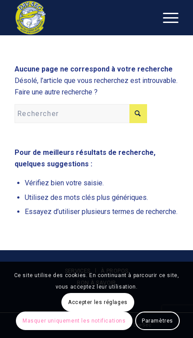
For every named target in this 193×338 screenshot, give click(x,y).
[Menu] (166, 17)
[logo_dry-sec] (80, 17)
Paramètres (157, 321)
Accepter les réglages (98, 302)
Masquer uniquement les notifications (74, 321)
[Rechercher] (81, 113)
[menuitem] (166, 17)
